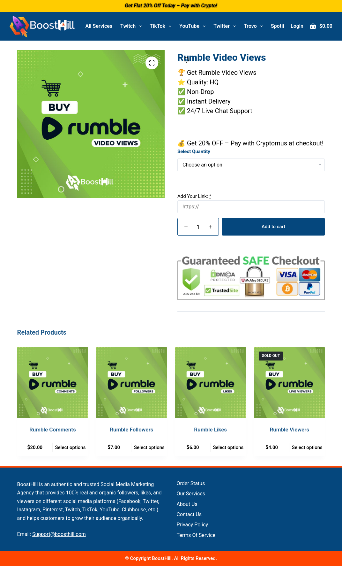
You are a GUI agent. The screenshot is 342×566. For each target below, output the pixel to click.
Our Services (190, 494)
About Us (186, 504)
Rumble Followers (131, 429)
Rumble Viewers (289, 429)
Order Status (190, 483)
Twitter (225, 26)
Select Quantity (193, 151)
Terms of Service (195, 535)
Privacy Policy (192, 525)
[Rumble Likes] (210, 382)
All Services (99, 26)
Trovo (254, 26)
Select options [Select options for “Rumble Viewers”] (307, 447)
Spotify (283, 26)
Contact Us (189, 514)
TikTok (162, 26)
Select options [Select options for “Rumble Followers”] (149, 447)
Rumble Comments (52, 429)
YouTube (193, 26)
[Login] (297, 26)
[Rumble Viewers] (289, 382)
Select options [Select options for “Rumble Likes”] (228, 447)
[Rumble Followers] (131, 382)
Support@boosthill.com (59, 534)
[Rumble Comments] (52, 382)
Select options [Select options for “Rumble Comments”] (70, 447)
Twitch (132, 26)
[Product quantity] (198, 227)
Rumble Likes (210, 429)
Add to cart (273, 226)
